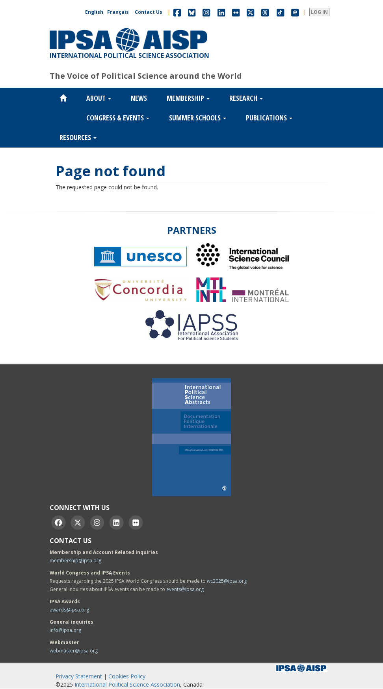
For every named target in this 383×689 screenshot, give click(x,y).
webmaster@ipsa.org (74, 650)
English (94, 12)
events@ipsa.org (185, 589)
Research (246, 98)
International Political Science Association (127, 684)
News (139, 98)
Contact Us (148, 12)
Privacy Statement (79, 676)
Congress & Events (117, 117)
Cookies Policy (126, 676)
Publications (269, 117)
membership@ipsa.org (75, 560)
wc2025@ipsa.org (227, 581)
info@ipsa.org (65, 630)
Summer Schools (197, 117)
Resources (78, 137)
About (98, 98)
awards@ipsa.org (69, 609)
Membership (188, 98)
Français (118, 12)
